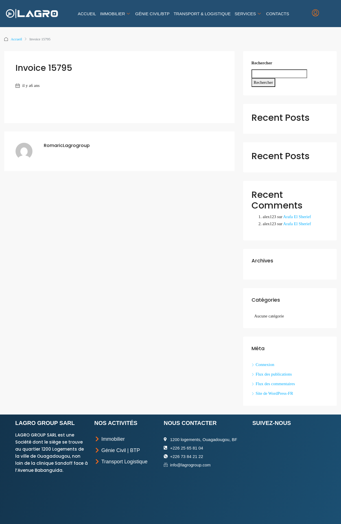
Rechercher (262, 63)
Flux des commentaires (275, 384)
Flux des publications (274, 374)
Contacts (277, 13)
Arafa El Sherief (297, 216)
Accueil (87, 13)
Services (248, 13)
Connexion (265, 364)
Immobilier (115, 13)
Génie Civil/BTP (152, 13)
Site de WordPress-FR (274, 393)
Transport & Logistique (202, 13)
